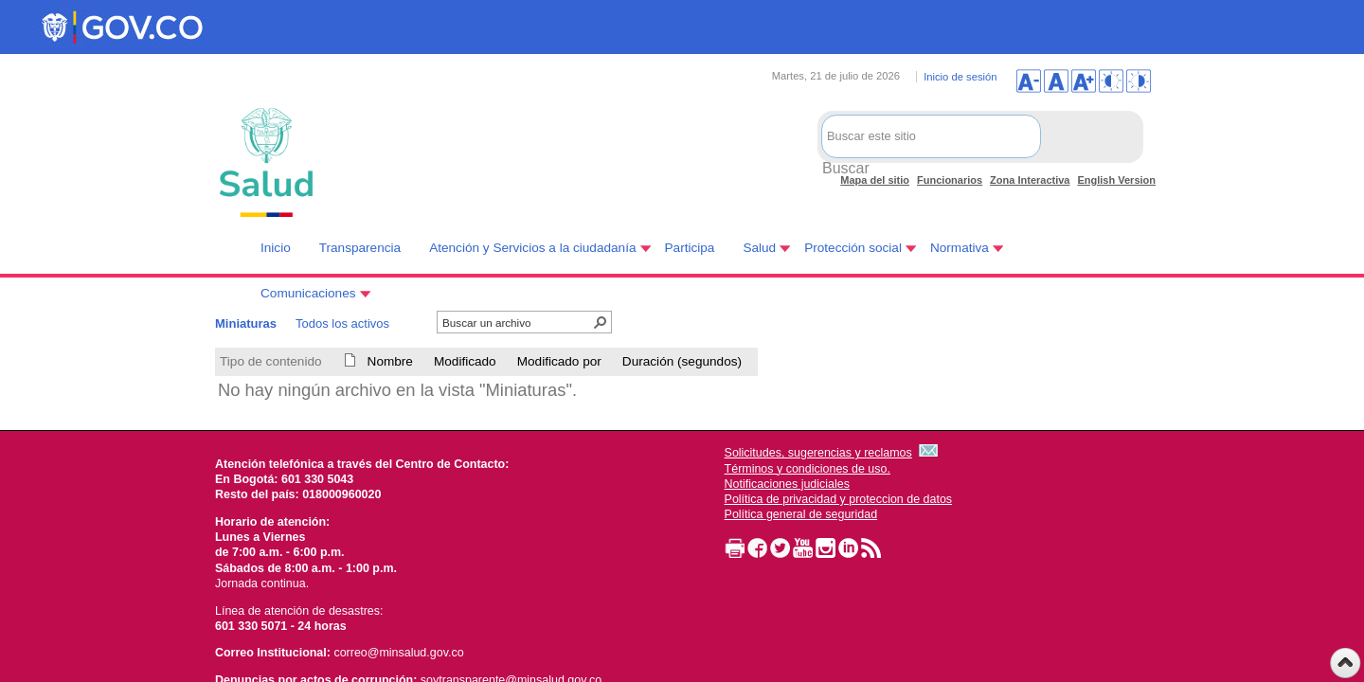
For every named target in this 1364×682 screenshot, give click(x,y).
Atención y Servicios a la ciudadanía (532, 248)
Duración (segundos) (682, 361)
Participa (690, 248)
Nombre (390, 361)
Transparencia (360, 248)
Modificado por (559, 361)
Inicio (275, 248)
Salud (759, 248)
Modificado (465, 361)
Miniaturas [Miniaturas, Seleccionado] (246, 323)
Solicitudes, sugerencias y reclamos (818, 452)
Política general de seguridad (801, 514)
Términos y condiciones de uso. (807, 469)
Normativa (959, 248)
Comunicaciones (308, 293)
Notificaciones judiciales (787, 484)
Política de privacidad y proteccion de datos (839, 499)
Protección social (853, 248)
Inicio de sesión (960, 76)
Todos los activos (342, 323)
